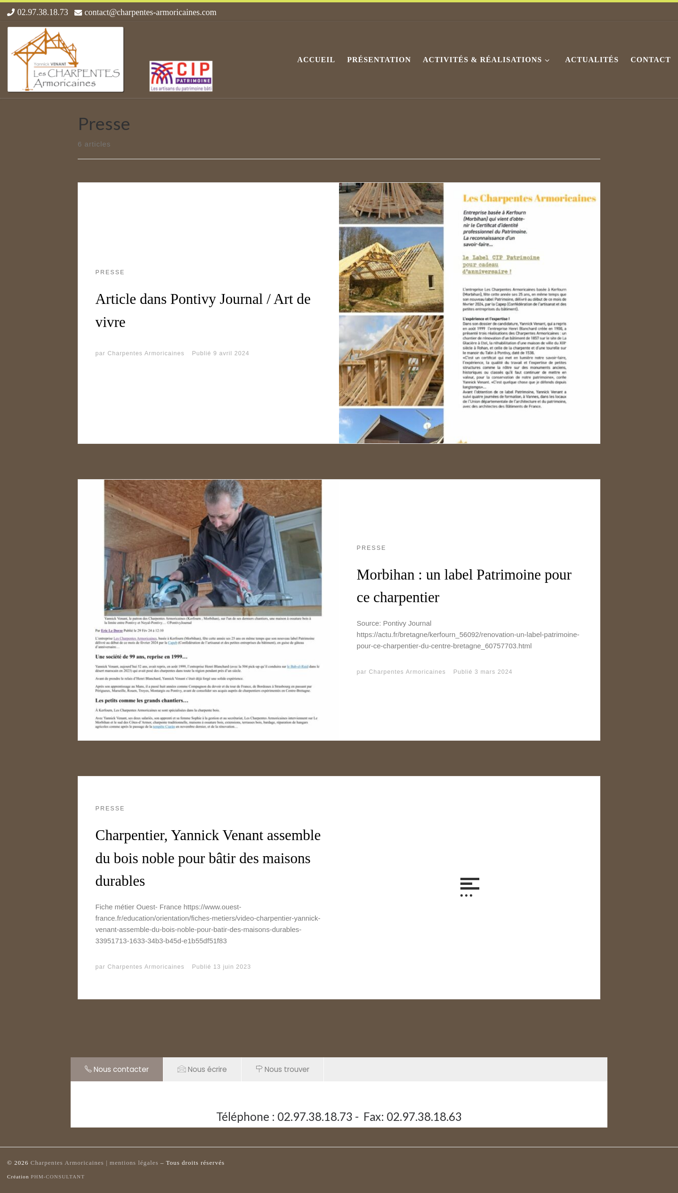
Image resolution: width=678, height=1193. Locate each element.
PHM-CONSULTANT (58, 1176)
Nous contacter (117, 1069)
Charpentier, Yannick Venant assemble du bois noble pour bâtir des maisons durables (208, 858)
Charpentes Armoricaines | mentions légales (96, 1162)
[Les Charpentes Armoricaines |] (112, 57)
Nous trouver (282, 1069)
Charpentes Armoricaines (146, 353)
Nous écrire (202, 1069)
